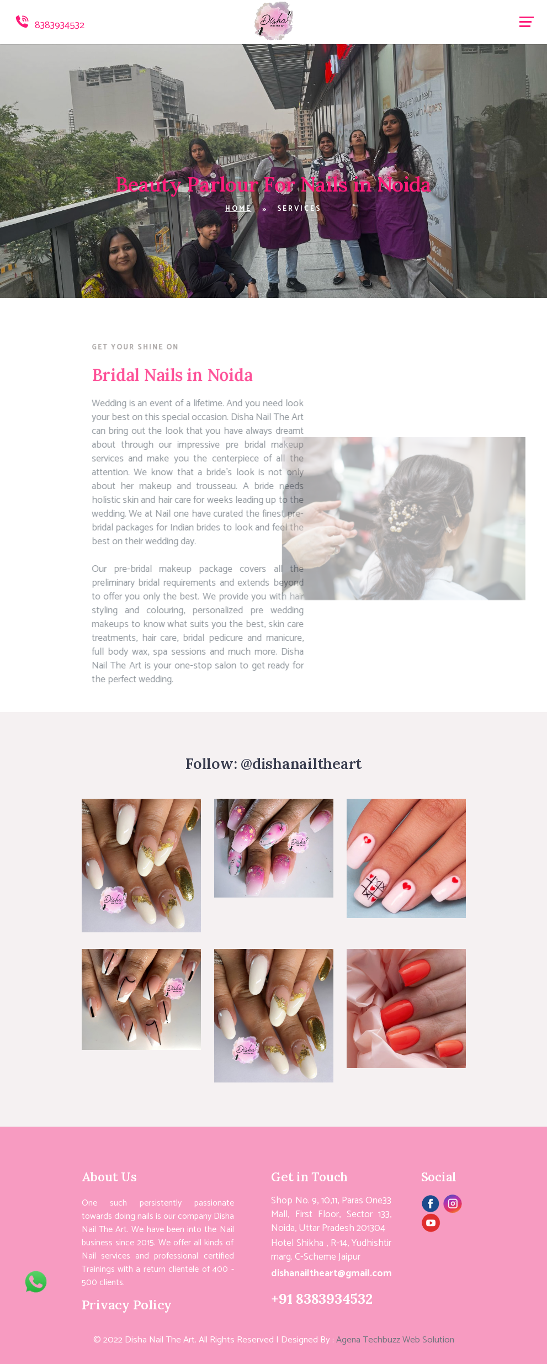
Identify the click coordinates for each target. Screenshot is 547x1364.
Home (238, 209)
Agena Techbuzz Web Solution (395, 1340)
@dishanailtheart (301, 763)
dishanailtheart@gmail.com (331, 1274)
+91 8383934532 (322, 1298)
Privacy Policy (127, 1304)
